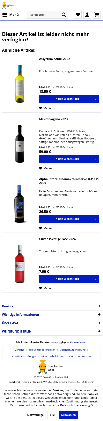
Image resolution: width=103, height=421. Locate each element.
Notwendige (35, 415)
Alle (52, 415)
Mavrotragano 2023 (53, 119)
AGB (70, 356)
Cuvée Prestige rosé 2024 (57, 239)
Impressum (84, 356)
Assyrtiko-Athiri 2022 (54, 59)
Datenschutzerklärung (72, 349)
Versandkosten (78, 342)
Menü (10, 14)
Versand (19, 349)
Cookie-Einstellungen (24, 356)
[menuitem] (10, 15)
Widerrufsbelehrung (52, 356)
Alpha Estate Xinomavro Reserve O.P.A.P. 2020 (69, 181)
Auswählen (68, 415)
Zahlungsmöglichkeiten (42, 349)
